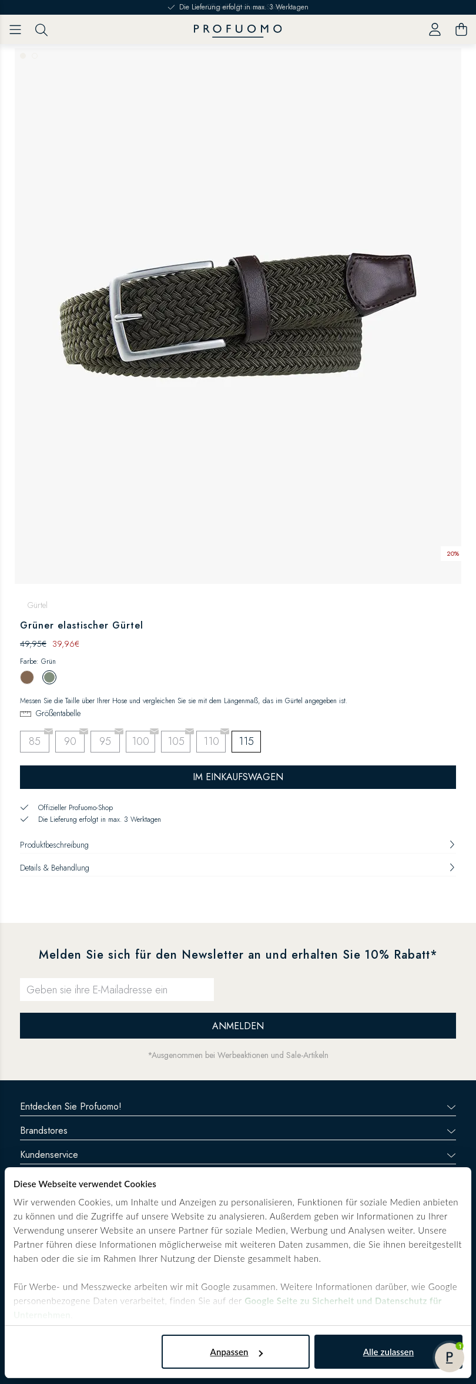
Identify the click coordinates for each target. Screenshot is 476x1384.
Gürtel (38, 605)
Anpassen (236, 1351)
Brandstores (238, 1130)
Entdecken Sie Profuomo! (238, 1106)
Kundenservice (238, 1154)
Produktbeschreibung (238, 845)
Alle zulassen (388, 1351)
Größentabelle (58, 713)
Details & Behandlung (238, 868)
